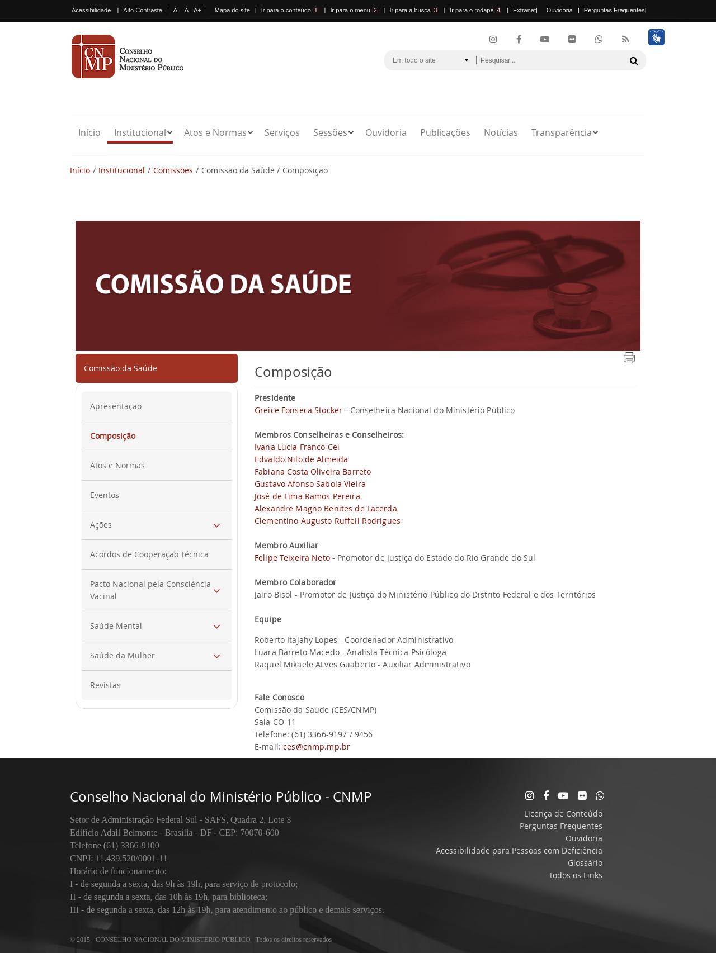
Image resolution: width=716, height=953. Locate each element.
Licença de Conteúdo (563, 813)
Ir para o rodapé (476, 10)
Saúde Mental (116, 625)
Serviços (282, 132)
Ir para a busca (414, 10)
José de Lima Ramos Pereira (307, 496)
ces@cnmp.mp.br (316, 746)
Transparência (561, 132)
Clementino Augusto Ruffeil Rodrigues (328, 520)
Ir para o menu (354, 10)
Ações (101, 524)
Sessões (330, 132)
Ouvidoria (560, 10)
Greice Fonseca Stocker (298, 410)
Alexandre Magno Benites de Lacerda (326, 508)
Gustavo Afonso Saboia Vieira (310, 483)
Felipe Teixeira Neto (292, 557)
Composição (112, 435)
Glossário (585, 862)
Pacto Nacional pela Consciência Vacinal (150, 590)
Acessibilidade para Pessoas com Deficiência (519, 850)
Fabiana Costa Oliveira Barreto (313, 471)
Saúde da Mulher (122, 655)
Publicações (445, 132)
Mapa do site (232, 10)
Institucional (140, 132)
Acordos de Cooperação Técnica (149, 554)
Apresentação (116, 406)
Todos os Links (575, 875)
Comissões (173, 170)
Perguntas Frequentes (614, 10)
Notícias (501, 132)
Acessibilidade (91, 10)
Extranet (524, 10)
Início (89, 132)
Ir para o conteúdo (290, 10)
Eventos (104, 495)
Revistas (105, 685)
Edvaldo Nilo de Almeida (301, 459)
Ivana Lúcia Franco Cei (297, 447)
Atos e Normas (215, 132)
